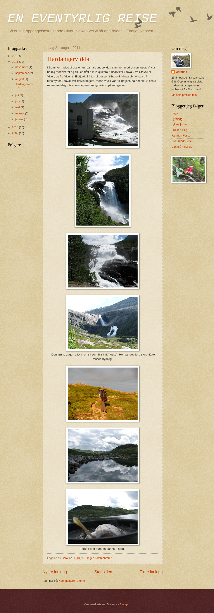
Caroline (181, 72)
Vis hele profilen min (184, 94)
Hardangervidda (68, 58)
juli (17, 95)
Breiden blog (179, 129)
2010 (15, 127)
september (22, 73)
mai (18, 107)
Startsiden (103, 572)
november (22, 67)
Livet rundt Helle (181, 141)
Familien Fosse (180, 135)
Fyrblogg (176, 119)
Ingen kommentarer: (100, 558)
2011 (15, 61)
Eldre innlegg (151, 572)
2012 (15, 56)
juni (18, 101)
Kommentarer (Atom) (72, 580)
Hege (174, 113)
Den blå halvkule (181, 146)
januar (19, 119)
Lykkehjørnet (179, 124)
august (19, 79)
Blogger (124, 604)
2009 (15, 133)
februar (20, 113)
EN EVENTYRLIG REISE (82, 18)
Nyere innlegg (55, 572)
